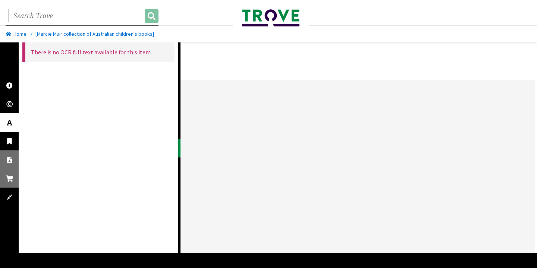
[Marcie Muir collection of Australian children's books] (94, 34)
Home (16, 34)
